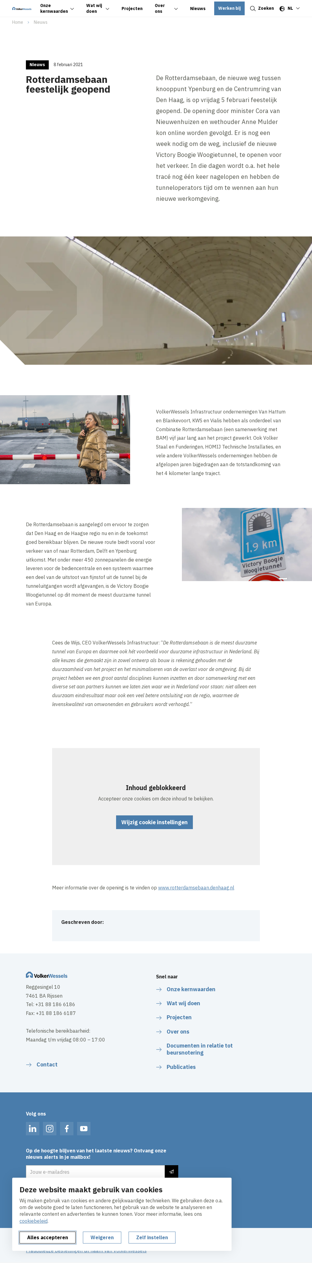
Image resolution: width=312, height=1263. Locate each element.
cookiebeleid (34, 1221)
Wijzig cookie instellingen (154, 822)
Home (17, 22)
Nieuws (41, 22)
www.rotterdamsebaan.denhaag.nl (196, 888)
